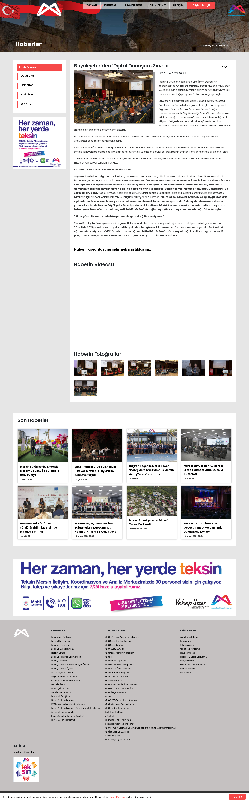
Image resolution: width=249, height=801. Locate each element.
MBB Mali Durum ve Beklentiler (119, 688)
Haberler (223, 45)
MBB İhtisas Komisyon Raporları (119, 653)
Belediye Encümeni (60, 645)
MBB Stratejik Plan (113, 680)
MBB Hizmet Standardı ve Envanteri (121, 684)
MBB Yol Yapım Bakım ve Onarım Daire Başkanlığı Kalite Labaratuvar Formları (140, 728)
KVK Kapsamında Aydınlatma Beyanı (68, 704)
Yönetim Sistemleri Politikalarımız (66, 680)
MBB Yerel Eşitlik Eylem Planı (118, 720)
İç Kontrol (109, 716)
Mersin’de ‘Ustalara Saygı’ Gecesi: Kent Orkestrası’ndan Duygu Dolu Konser (204, 527)
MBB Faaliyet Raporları (115, 661)
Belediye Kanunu (59, 661)
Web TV (26, 104)
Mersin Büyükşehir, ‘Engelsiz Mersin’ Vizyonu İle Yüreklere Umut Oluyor (39, 471)
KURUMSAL (111, 5)
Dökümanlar (185, 672)
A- (221, 65)
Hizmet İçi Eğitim (112, 736)
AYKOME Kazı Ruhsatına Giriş (193, 665)
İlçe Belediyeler (58, 684)
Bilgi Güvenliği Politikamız (63, 720)
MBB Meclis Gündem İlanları (118, 641)
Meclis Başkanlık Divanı (62, 672)
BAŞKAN (92, 5)
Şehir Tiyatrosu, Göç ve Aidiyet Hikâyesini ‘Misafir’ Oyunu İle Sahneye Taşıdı (95, 471)
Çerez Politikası (117, 797)
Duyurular (27, 76)
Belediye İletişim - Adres (24, 752)
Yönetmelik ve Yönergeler (63, 712)
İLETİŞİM (178, 5)
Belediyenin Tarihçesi (61, 637)
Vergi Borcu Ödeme (189, 637)
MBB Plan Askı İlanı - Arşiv (117, 708)
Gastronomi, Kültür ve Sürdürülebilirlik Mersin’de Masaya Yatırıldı (38, 527)
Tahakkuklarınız (187, 645)
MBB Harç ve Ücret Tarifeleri (118, 669)
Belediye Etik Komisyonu (62, 649)
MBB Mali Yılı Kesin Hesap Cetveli (120, 665)
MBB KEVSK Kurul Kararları (117, 676)
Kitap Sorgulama (187, 653)
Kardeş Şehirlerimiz (60, 688)
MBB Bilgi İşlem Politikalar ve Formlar (122, 637)
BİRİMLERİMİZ (158, 5)
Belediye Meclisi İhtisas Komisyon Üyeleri (70, 665)
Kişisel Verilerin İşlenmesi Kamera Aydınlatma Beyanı (75, 708)
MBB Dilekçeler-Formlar (115, 692)
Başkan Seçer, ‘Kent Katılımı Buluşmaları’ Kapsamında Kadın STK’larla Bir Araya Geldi (96, 527)
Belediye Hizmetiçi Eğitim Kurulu (66, 657)
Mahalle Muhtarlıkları (61, 692)
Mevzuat (108, 696)
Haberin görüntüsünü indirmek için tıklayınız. (113, 249)
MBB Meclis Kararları (114, 645)
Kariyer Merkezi (187, 661)
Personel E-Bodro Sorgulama (193, 657)
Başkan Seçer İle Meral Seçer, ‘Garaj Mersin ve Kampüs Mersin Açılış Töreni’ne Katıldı (151, 470)
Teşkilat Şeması (58, 653)
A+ (225, 65)
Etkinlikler (27, 94)
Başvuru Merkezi (187, 669)
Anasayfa (207, 45)
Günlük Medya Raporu (115, 712)
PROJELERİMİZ (133, 5)
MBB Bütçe (110, 657)
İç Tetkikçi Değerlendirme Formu (120, 724)
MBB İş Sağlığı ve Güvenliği (117, 732)
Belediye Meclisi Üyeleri (62, 669)
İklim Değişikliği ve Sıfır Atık (117, 740)
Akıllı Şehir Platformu (190, 649)
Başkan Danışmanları (61, 641)
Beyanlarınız (186, 641)
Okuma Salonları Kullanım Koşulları (67, 716)
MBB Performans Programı (117, 672)
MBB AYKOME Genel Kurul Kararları (121, 700)
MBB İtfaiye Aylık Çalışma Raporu (120, 704)
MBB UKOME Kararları (115, 649)
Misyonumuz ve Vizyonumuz (64, 676)
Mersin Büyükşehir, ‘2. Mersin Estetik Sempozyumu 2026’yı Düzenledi (203, 470)
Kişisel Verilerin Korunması (63, 700)
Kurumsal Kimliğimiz (60, 696)
